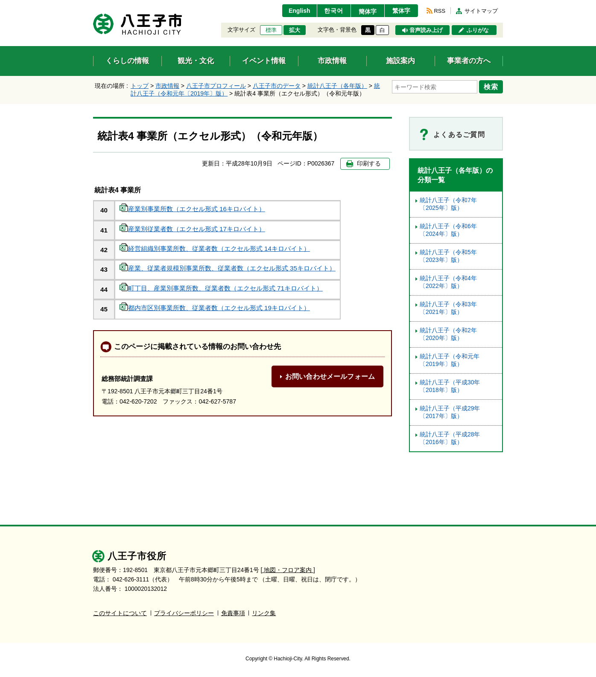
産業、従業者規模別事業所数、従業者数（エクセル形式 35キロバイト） (228, 268)
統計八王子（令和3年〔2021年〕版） (448, 308)
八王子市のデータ (277, 85)
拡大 (294, 30)
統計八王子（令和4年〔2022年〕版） (448, 282)
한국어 (333, 10)
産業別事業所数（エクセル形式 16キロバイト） (192, 208)
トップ (140, 85)
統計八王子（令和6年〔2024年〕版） (448, 230)
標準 (271, 30)
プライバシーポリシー (184, 613)
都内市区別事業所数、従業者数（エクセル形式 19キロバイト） (215, 307)
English (299, 10)
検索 (491, 86)
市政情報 (167, 85)
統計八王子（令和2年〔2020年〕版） (448, 334)
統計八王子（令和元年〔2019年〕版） (449, 360)
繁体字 (401, 10)
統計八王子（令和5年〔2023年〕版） (448, 256)
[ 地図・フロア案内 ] (288, 570)
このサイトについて (120, 613)
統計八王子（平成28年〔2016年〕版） (450, 438)
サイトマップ (481, 11)
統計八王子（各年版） (337, 85)
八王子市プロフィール (216, 85)
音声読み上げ (426, 30)
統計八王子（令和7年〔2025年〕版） (448, 204)
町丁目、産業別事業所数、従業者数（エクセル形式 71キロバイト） (221, 288)
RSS (439, 11)
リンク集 (264, 613)
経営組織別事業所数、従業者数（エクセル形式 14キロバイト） (215, 248)
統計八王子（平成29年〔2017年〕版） (450, 412)
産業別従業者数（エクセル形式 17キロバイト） (192, 228)
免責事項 (233, 613)
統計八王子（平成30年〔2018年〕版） (450, 386)
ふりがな (478, 30)
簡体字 (368, 11)
